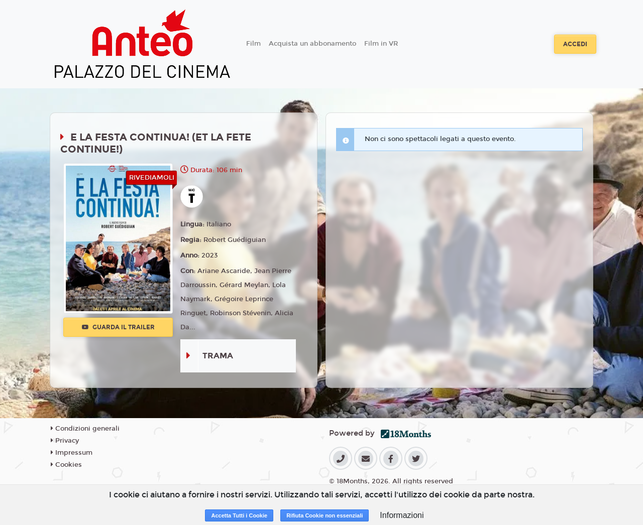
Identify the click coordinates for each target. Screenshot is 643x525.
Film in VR (381, 44)
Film (253, 44)
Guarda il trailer (118, 327)
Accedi (575, 44)
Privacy (65, 441)
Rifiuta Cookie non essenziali (324, 515)
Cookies (66, 465)
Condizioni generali (85, 429)
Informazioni (401, 515)
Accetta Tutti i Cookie (239, 515)
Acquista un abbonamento (312, 44)
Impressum (71, 453)
